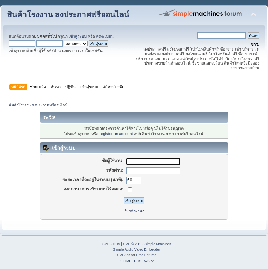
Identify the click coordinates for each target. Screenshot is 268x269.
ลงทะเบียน (105, 36)
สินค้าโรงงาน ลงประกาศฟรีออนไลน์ (68, 14)
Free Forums (146, 255)
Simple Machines (157, 244)
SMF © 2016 (133, 244)
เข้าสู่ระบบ (78, 36)
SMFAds (124, 255)
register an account (116, 134)
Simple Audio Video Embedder (136, 249)
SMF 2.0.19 (111, 244)
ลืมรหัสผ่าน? (134, 211)
